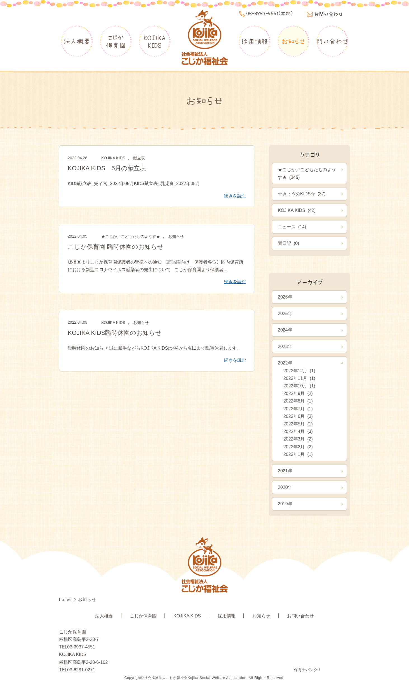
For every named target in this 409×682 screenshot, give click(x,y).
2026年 (285, 297)
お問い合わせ (300, 616)
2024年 (285, 330)
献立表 (139, 158)
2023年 (285, 346)
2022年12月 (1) (299, 370)
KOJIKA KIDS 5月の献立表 (107, 168)
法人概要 (77, 41)
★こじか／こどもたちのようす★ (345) (307, 173)
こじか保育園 (116, 41)
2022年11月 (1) (299, 378)
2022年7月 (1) (298, 408)
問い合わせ (332, 41)
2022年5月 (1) (298, 423)
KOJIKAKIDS (155, 41)
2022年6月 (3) (298, 416)
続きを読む (235, 195)
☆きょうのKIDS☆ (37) (302, 193)
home (65, 599)
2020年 (285, 487)
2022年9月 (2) (298, 393)
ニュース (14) (292, 226)
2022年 (285, 363)
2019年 (285, 503)
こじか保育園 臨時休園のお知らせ (116, 246)
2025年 (285, 313)
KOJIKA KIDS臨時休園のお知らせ (115, 332)
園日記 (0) (288, 243)
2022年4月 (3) (298, 431)
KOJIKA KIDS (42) (297, 210)
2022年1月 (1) (298, 454)
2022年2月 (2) (298, 446)
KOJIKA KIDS (113, 158)
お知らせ (293, 41)
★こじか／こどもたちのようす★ (130, 236)
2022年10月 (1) (299, 385)
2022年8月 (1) (298, 401)
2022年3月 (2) (298, 439)
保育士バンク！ (307, 669)
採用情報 (254, 41)
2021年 (285, 470)
